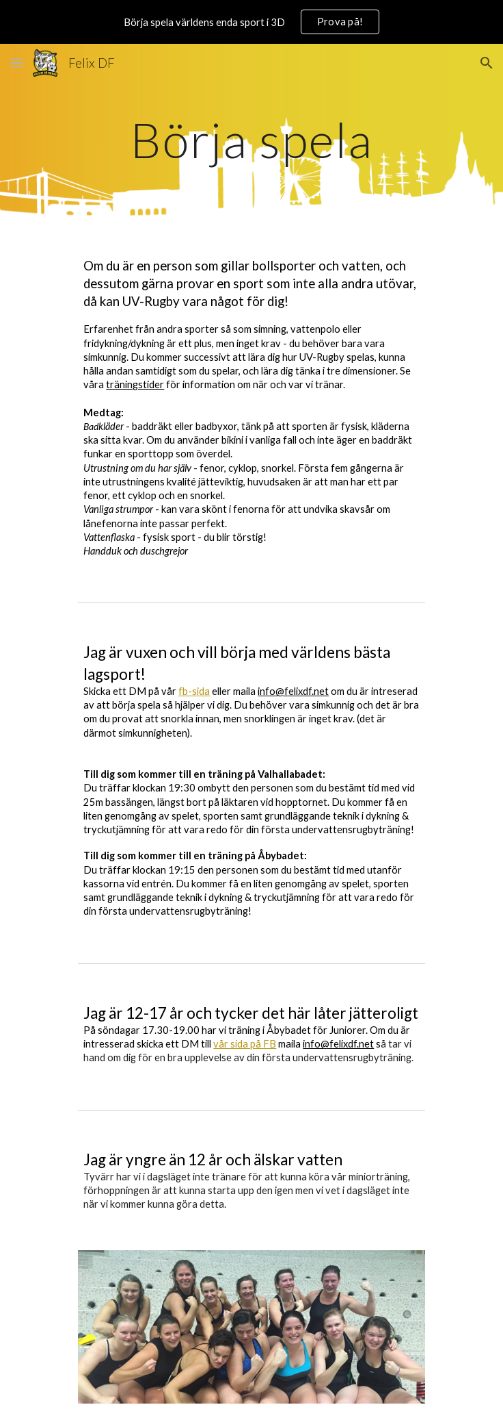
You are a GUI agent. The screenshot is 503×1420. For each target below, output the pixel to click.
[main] (251, 140)
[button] (16, 62)
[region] (251, 22)
